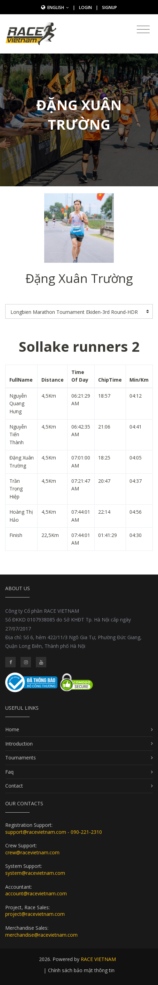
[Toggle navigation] (143, 29)
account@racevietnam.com (36, 893)
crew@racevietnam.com (32, 852)
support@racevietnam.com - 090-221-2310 (53, 832)
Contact (14, 785)
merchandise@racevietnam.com (41, 934)
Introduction (19, 743)
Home (12, 729)
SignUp (109, 7)
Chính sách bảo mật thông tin (81, 970)
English (58, 7)
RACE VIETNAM (98, 959)
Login (85, 7)
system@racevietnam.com (35, 873)
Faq (9, 771)
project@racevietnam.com (35, 914)
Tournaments (20, 757)
